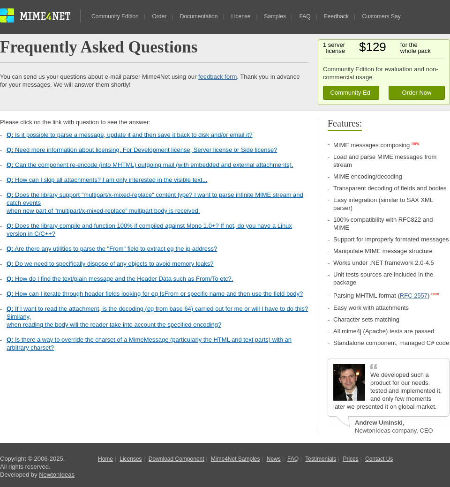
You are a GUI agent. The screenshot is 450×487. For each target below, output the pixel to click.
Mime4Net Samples (235, 459)
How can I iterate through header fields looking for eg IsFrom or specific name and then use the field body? (155, 293)
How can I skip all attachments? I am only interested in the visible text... (107, 179)
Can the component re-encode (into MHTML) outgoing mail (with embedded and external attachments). (150, 164)
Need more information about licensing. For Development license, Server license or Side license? (142, 149)
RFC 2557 (414, 296)
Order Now (417, 92)
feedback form (217, 76)
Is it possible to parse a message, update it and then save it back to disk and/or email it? (130, 134)
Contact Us (379, 459)
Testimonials (320, 459)
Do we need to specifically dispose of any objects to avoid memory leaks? (110, 263)
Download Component (176, 459)
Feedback (336, 16)
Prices (350, 459)
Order (159, 16)
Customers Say (381, 16)
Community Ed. (351, 92)
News (274, 459)
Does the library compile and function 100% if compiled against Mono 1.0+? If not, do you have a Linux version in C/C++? (149, 229)
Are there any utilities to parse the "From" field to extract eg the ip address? (112, 248)
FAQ (305, 16)
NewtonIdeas (57, 474)
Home (105, 459)
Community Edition (115, 16)
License (240, 16)
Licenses (131, 459)
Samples (275, 16)
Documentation (199, 16)
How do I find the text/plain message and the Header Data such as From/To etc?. (120, 278)
